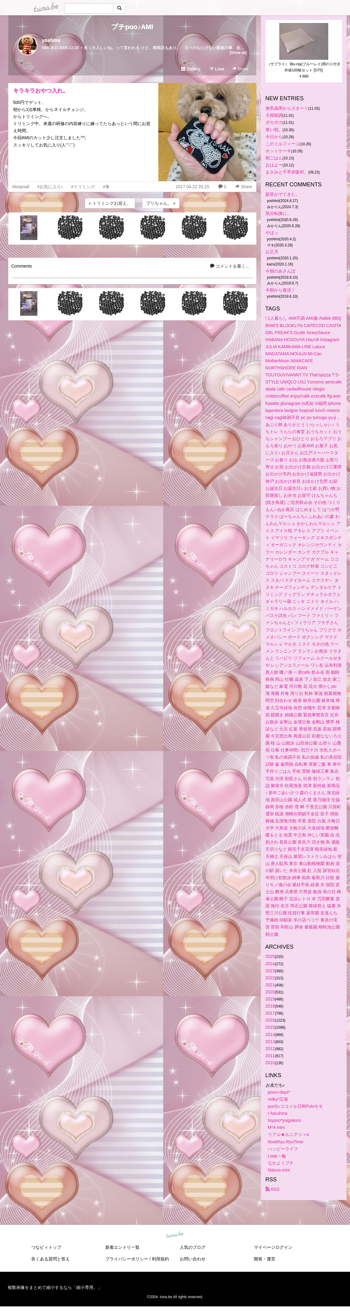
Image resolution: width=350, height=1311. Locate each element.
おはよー (274, 164)
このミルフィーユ (282, 143)
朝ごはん (274, 157)
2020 (270, 991)
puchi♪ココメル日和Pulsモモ (295, 1106)
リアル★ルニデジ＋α (288, 1134)
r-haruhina (278, 1113)
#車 (106, 186)
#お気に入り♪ (50, 186)
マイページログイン (273, 1247)
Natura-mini (279, 1170)
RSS (272, 1189)
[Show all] (238, 52)
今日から (274, 136)
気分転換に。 (278, 213)
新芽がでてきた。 (282, 194)
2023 (270, 970)
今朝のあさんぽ (280, 271)
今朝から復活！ (280, 290)
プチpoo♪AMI (132, 27)
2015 (270, 1027)
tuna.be (174, 1234)
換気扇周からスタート (286, 108)
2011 (270, 1055)
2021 (270, 984)
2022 (270, 977)
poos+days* (279, 1092)
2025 (270, 956)
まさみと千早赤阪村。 (286, 172)
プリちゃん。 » (160, 203)
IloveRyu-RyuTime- (286, 1141)
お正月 (271, 251)
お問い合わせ (192, 1258)
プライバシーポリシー (126, 1258)
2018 (270, 1006)
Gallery (190, 69)
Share (240, 69)
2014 (270, 1034)
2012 (270, 1048)
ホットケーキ (278, 150)
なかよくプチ (281, 1162)
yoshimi (51, 40)
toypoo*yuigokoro (284, 1120)
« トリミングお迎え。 (110, 203)
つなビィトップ (46, 1247)
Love (216, 69)
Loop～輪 (277, 1155)
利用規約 (160, 1258)
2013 (270, 1041)
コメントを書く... (229, 266)
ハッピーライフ (283, 1148)
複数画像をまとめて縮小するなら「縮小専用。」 (55, 1287)
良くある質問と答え (50, 1258)
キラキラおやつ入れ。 (40, 91)
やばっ (271, 232)
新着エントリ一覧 (122, 1247)
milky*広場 (278, 1099)
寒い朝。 (274, 129)
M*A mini (276, 1127)
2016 (270, 1020)
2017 (270, 1013)
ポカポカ (274, 122)
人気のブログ (192, 1247)
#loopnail (20, 186)
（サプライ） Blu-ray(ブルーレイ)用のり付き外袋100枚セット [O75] (304, 67)
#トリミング (83, 186)
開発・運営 (264, 1258)
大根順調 (274, 115)
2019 (270, 999)
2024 (270, 963)
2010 (270, 1062)
